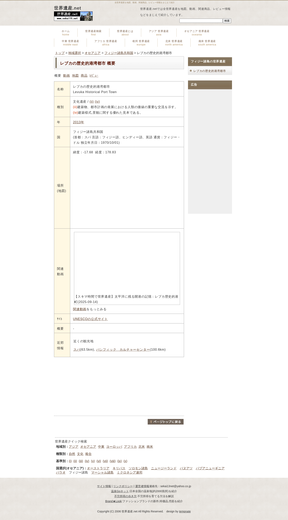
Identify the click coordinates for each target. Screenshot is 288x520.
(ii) (92, 101)
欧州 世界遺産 (141, 43)
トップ (60, 53)
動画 (66, 75)
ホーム (66, 33)
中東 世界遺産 (70, 43)
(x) (125, 461)
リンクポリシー (123, 486)
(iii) (81, 461)
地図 (75, 75)
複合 (88, 454)
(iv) (97, 101)
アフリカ (130, 446)
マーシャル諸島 (102, 472)
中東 (101, 446)
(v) (93, 461)
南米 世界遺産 (207, 43)
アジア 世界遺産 (159, 33)
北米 (141, 446)
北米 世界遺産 (174, 43)
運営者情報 (142, 486)
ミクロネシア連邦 (129, 472)
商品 (84, 75)
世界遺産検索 (93, 33)
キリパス (119, 468)
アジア (73, 446)
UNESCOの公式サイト (90, 319)
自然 (72, 454)
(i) (70, 461)
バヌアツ (186, 468)
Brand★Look (113, 501)
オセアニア (93, 53)
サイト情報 (104, 486)
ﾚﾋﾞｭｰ (94, 75)
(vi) (99, 461)
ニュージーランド (164, 468)
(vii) (105, 461)
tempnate (185, 511)
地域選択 (74, 53)
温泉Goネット (120, 491)
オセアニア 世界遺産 (197, 33)
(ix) (119, 461)
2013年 (78, 122)
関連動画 (79, 309)
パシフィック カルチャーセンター (123, 349)
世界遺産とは (125, 33)
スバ (76, 349)
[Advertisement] (119, 386)
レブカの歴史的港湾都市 (209, 70)
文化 (80, 454)
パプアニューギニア (210, 468)
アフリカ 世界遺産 (105, 43)
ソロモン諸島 (138, 468)
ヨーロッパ (114, 446)
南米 (150, 446)
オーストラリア (98, 468)
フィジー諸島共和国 (118, 53)
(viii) (112, 461)
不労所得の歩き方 (125, 496)
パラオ (61, 472)
